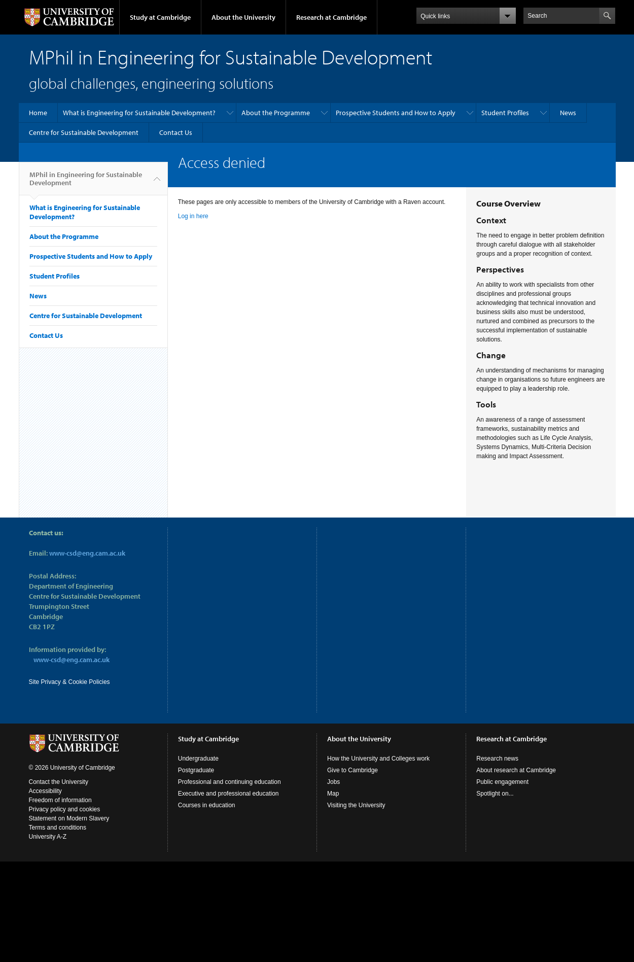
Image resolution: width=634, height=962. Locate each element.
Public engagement (502, 781)
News (568, 112)
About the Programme (275, 112)
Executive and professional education (228, 793)
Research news (497, 758)
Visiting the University (356, 805)
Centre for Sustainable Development (83, 132)
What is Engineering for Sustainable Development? (139, 112)
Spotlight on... (494, 793)
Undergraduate (198, 758)
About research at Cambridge (516, 770)
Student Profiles (505, 112)
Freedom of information (60, 800)
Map (333, 793)
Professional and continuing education (229, 781)
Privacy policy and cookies (64, 809)
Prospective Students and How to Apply (395, 112)
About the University (243, 17)
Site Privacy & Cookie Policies (69, 681)
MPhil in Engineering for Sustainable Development (85, 182)
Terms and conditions (57, 827)
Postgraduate (196, 770)
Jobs (333, 781)
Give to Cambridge (352, 770)
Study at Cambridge (160, 17)
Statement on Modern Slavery (69, 818)
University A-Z (48, 836)
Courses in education (206, 805)
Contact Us (175, 132)
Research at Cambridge (331, 17)
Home (38, 112)
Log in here (193, 216)
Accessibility (45, 791)
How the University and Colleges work (378, 758)
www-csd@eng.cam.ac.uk (87, 553)
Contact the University (58, 781)
